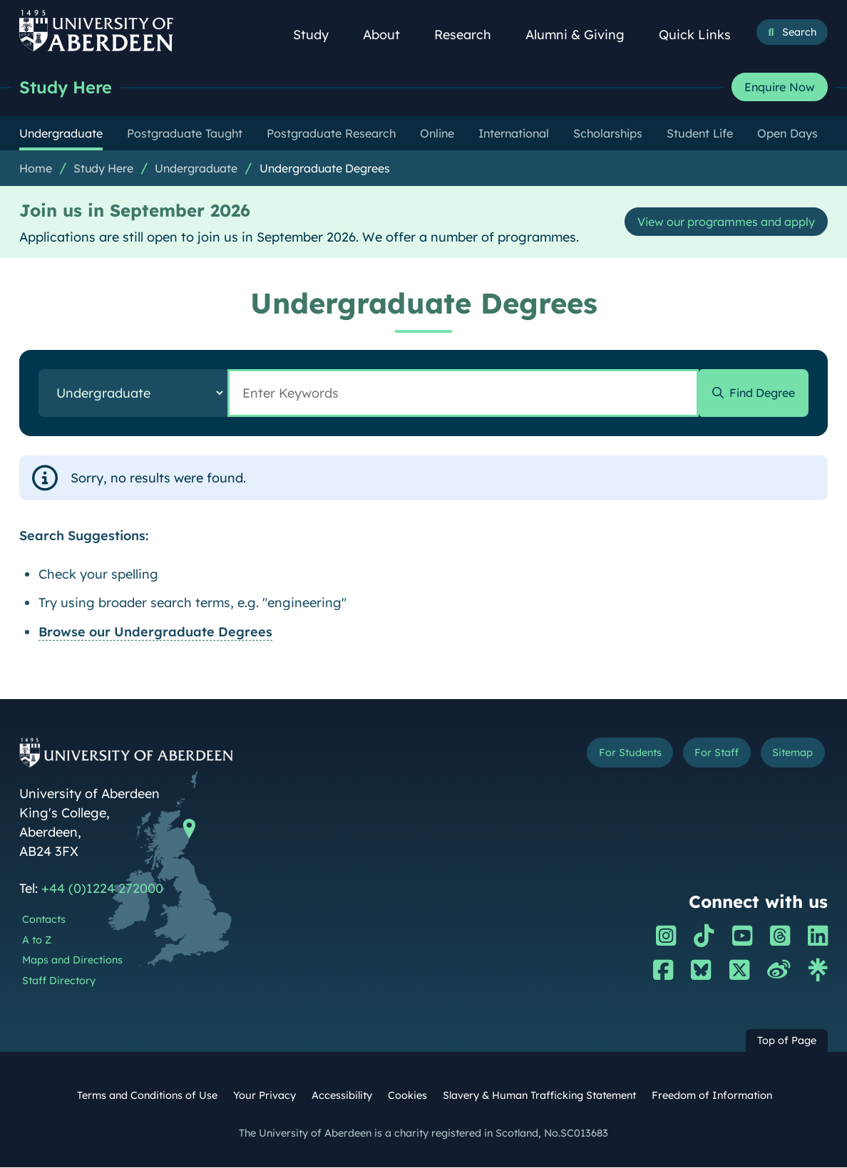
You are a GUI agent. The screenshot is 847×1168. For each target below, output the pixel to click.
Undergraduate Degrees (325, 169)
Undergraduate (196, 169)
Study (318, 34)
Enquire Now (779, 88)
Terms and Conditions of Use (147, 1096)
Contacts (44, 920)
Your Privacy (264, 1096)
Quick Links (702, 34)
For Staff (705, 755)
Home (35, 169)
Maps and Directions (72, 960)
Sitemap (788, 755)
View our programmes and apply (713, 223)
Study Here (69, 87)
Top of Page (786, 1041)
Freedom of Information (712, 1096)
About (389, 34)
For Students (610, 755)
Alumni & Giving (582, 34)
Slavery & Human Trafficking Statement (539, 1096)
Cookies (407, 1096)
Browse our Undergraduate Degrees (155, 632)
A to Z (36, 940)
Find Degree (756, 394)
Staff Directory (59, 981)
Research (470, 34)
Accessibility (342, 1096)
